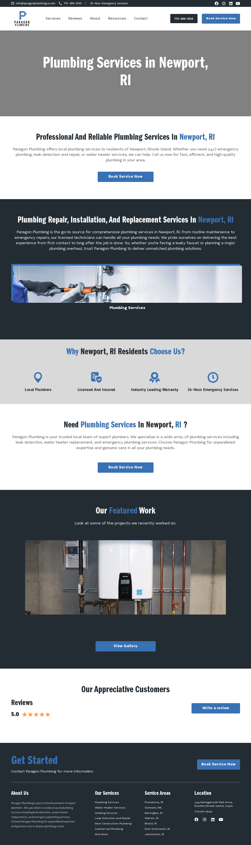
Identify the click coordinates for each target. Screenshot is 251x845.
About (95, 18)
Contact (141, 18)
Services (53, 18)
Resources (117, 18)
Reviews (75, 18)
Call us (158, 155)
